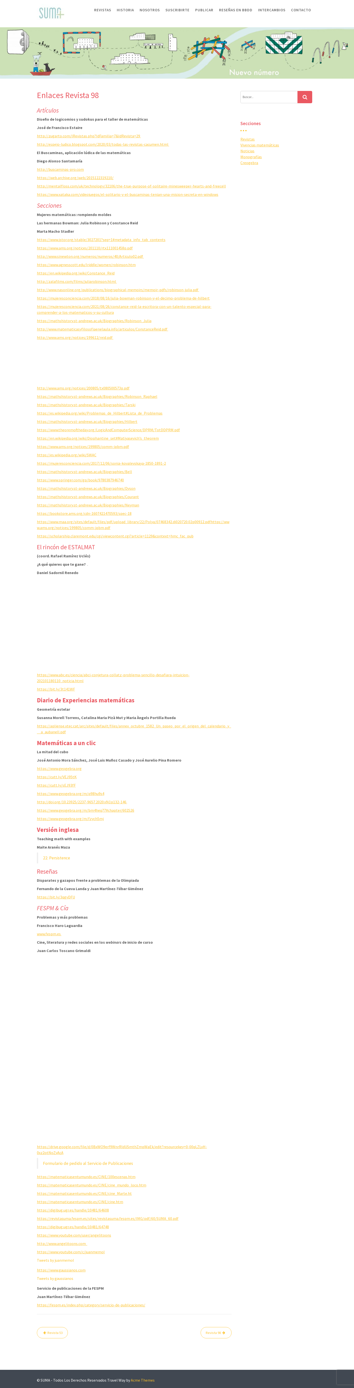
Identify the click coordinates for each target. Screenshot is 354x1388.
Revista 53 (55, 1332)
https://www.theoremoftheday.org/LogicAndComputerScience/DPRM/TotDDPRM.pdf (108, 429)
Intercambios (271, 10)
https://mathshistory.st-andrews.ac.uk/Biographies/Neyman (88, 505)
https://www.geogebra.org (59, 768)
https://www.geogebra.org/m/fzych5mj (70, 818)
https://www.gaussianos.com (61, 1270)
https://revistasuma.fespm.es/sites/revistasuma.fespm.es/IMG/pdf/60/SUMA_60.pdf (107, 1218)
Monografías (251, 156)
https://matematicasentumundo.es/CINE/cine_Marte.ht (84, 1193)
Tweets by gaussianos (55, 1278)
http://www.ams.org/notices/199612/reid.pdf (75, 337)
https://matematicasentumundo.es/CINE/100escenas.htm (86, 1176)
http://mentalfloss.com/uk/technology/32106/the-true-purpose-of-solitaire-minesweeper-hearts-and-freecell (131, 186)
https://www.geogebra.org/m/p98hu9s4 (70, 793)
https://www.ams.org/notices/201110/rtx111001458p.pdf (85, 248)
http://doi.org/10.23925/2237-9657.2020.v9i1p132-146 (82, 801)
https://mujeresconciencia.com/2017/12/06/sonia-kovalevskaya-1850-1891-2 (101, 463)
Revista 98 (213, 1332)
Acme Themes (143, 1380)
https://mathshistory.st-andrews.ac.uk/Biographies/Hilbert (87, 421)
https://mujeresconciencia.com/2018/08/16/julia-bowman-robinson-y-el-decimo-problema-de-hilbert (123, 298)
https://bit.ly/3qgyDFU (56, 897)
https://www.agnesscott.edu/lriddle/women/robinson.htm (86, 264)
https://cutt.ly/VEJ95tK (57, 776)
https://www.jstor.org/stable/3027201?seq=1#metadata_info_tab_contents (101, 239)
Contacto (301, 10)
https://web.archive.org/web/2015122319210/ (75, 177)
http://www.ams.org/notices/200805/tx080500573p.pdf (83, 388)
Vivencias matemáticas (259, 145)
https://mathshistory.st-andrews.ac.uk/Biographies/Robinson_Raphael (97, 396)
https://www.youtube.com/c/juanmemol (71, 1251)
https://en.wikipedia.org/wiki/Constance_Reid (76, 273)
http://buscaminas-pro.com (60, 169)
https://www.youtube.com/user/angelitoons (74, 1235)
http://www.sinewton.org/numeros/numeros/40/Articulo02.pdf (90, 256)
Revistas (102, 10)
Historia (125, 10)
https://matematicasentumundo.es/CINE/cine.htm (80, 1201)
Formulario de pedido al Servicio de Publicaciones (88, 1163)
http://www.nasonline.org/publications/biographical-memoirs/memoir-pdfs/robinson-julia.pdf (118, 289)
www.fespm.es (49, 933)
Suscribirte (177, 10)
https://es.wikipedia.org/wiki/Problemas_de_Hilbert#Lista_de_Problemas (99, 413)
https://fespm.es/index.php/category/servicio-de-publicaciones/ (91, 1304)
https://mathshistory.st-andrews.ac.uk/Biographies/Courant (88, 496)
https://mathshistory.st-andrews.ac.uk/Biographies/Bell (84, 471)
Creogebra (249, 162)
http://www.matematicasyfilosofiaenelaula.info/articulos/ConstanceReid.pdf (102, 329)
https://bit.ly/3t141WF (56, 689)
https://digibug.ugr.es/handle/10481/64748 (73, 1226)
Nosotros (150, 10)
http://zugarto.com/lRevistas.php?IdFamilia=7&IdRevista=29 (89, 135)
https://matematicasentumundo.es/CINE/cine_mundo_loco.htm (91, 1185)
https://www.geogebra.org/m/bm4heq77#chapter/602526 (85, 810)
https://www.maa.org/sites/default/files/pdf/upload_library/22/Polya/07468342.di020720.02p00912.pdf (124, 521)
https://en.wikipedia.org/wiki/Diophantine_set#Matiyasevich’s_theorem (98, 438)
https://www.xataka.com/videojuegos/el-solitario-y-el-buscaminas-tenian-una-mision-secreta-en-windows (127, 194)
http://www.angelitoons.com (62, 1243)
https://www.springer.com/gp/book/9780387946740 (80, 479)
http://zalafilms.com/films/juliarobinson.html (77, 281)
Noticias (247, 150)
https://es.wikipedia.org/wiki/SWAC (66, 454)
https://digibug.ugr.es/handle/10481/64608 (73, 1210)
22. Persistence (56, 858)
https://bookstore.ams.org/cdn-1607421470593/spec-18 (84, 513)
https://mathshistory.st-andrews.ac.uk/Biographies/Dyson (86, 488)
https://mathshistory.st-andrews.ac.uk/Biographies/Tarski (86, 404)
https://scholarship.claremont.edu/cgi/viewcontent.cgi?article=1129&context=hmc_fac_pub (115, 536)
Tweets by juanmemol (55, 1260)
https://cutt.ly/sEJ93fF (56, 785)
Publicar (204, 10)
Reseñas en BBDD (235, 10)
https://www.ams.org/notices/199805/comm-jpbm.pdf (83, 446)
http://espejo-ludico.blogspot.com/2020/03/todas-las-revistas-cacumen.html (103, 144)
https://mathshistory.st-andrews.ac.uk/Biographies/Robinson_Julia (94, 320)
